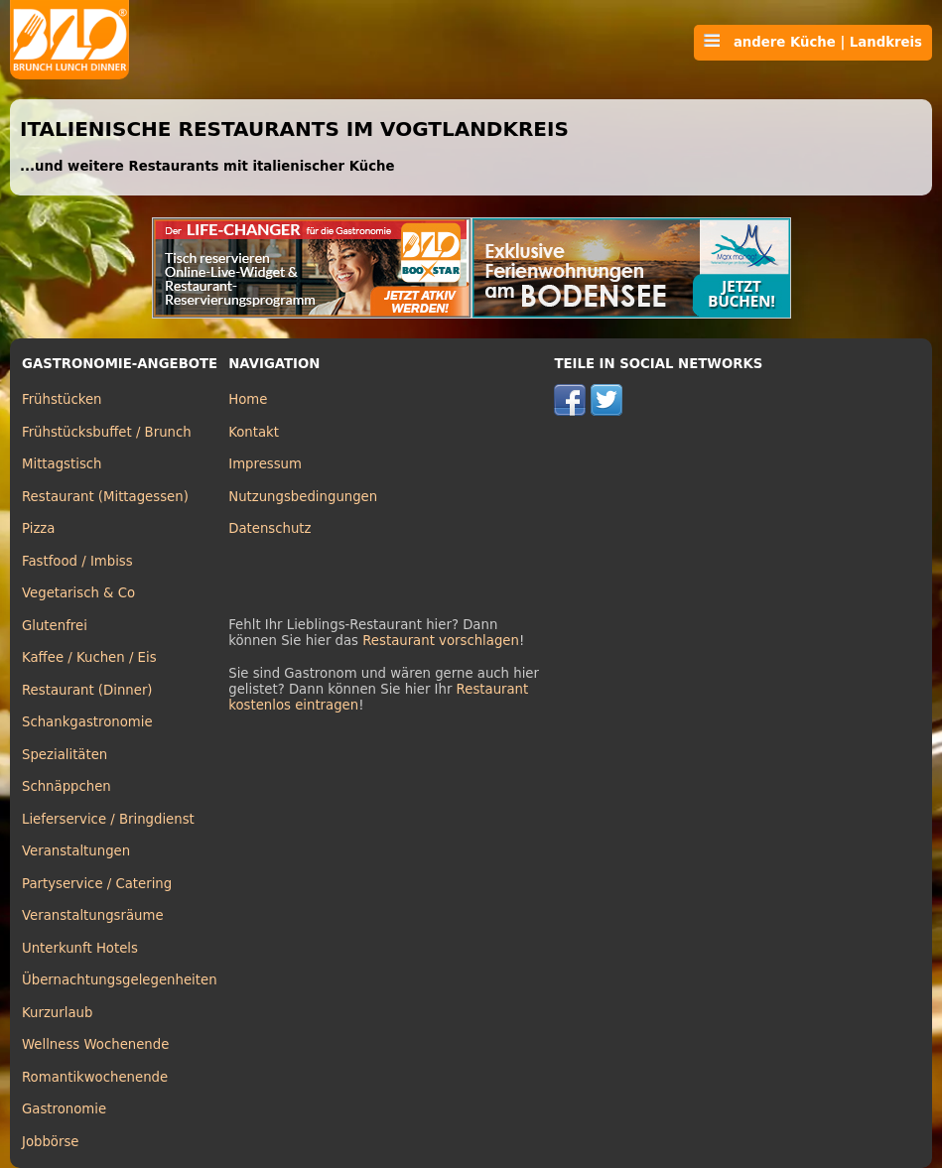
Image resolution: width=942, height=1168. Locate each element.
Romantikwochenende (95, 1077)
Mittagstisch (62, 463)
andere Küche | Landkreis (813, 42)
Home (247, 399)
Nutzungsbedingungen (302, 496)
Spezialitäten (64, 754)
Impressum (265, 463)
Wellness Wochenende (95, 1044)
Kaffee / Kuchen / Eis (89, 657)
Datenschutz (269, 528)
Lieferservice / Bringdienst (108, 819)
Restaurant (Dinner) (87, 690)
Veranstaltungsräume (93, 915)
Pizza (38, 528)
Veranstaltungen (76, 851)
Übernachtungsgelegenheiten (119, 980)
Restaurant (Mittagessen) (105, 496)
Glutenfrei (54, 625)
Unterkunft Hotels (80, 948)
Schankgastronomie (87, 721)
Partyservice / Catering (97, 883)
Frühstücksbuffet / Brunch (107, 432)
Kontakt (253, 432)
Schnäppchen (66, 786)
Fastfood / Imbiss (77, 561)
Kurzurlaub (57, 1012)
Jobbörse (50, 1141)
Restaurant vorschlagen (440, 640)
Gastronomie (64, 1109)
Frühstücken (62, 399)
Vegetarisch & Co (78, 592)
